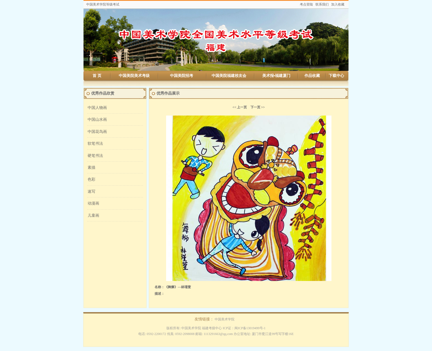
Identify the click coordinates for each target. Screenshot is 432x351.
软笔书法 (95, 143)
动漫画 (93, 203)
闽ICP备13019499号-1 (250, 328)
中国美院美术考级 (134, 76)
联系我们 (322, 4)
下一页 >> (257, 107)
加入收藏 (337, 4)
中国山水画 (97, 119)
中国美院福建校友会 (229, 76)
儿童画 (93, 215)
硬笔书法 (95, 156)
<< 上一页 (240, 107)
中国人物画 (97, 108)
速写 (91, 191)
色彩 (91, 179)
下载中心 (336, 76)
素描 (91, 167)
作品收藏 (312, 76)
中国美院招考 (181, 76)
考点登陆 (306, 4)
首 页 (97, 76)
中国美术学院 (224, 319)
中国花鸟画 (97, 132)
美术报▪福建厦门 (276, 76)
